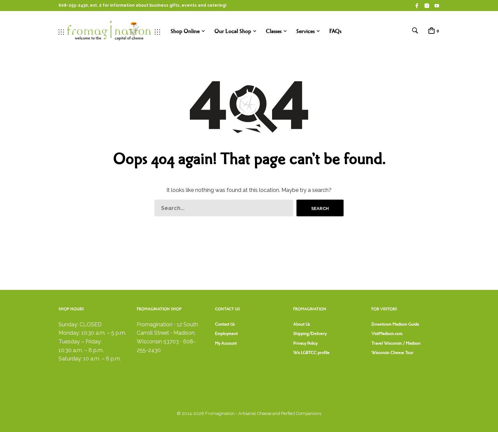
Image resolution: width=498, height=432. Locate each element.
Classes (273, 31)
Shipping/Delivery (310, 333)
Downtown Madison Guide (395, 324)
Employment (226, 333)
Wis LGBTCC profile (311, 352)
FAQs (335, 31)
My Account (226, 343)
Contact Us (225, 324)
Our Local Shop (232, 31)
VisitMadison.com (386, 333)
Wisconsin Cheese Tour (392, 352)
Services (305, 31)
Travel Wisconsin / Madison (395, 343)
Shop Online (185, 31)
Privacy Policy (305, 343)
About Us (301, 324)
